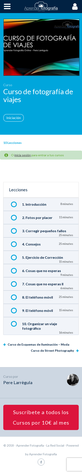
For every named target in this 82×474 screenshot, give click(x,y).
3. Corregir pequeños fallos (44, 231)
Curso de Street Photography (53, 350)
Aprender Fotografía (43, 454)
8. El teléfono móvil (37, 297)
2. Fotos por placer (37, 217)
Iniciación (13, 118)
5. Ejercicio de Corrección (42, 257)
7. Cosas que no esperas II (42, 284)
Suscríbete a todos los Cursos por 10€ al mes (41, 417)
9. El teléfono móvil (37, 310)
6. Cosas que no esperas (41, 271)
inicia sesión (22, 155)
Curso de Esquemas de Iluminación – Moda (38, 344)
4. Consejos (31, 244)
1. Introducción (34, 204)
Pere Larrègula (17, 382)
